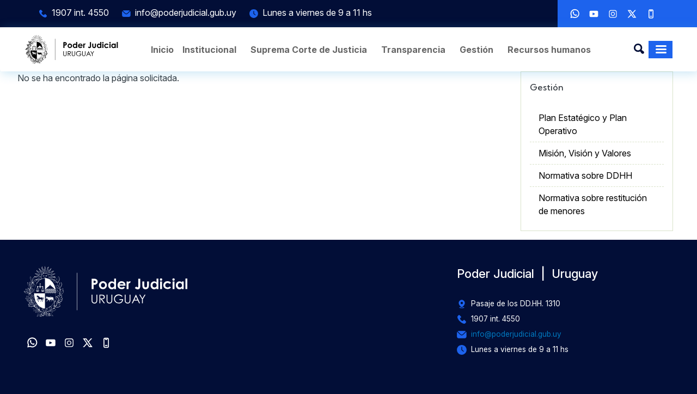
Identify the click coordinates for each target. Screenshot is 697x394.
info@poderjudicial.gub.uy (185, 12)
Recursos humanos (549, 49)
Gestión (476, 49)
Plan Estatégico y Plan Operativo (583, 124)
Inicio (162, 49)
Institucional (209, 49)
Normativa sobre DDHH (585, 175)
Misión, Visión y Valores (585, 153)
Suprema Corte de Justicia (308, 49)
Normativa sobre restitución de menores (593, 204)
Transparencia (413, 49)
